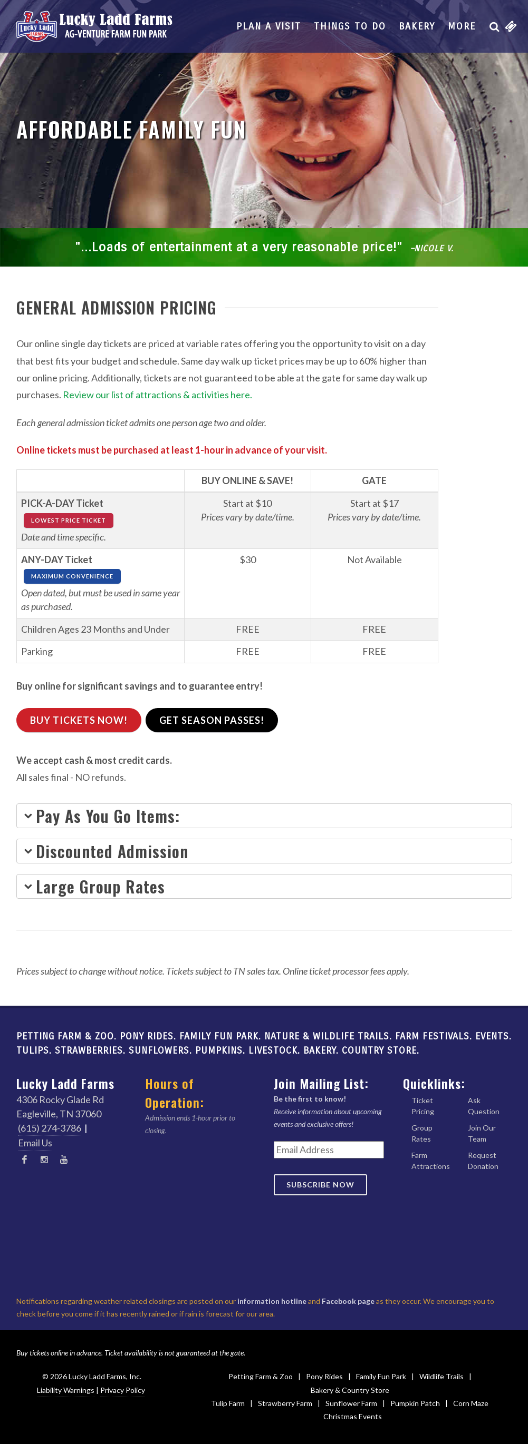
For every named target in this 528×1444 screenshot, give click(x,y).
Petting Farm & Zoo (260, 1376)
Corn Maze (470, 1403)
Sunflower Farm (351, 1403)
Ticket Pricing (422, 1106)
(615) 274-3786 (49, 1128)
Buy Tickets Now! (79, 720)
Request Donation (483, 1161)
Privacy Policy (122, 1390)
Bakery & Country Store (350, 1390)
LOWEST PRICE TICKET (68, 520)
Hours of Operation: (174, 1093)
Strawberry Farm (285, 1403)
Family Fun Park (381, 1376)
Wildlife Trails (441, 1376)
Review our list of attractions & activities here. (157, 394)
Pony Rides (324, 1376)
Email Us (35, 1142)
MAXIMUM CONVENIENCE (72, 576)
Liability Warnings (65, 1390)
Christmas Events (352, 1416)
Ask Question (484, 1106)
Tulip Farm (228, 1403)
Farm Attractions (430, 1161)
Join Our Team (482, 1133)
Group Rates (422, 1133)
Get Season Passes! (211, 720)
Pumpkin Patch (415, 1403)
